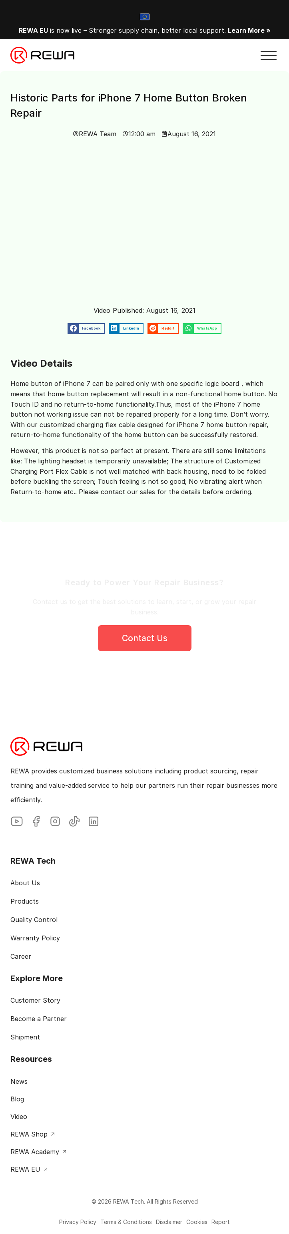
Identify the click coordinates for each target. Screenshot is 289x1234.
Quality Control (34, 920)
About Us (25, 883)
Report (220, 1221)
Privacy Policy (77, 1221)
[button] (268, 56)
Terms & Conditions (126, 1221)
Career (20, 956)
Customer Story (35, 1000)
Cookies (196, 1221)
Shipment (25, 1037)
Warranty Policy (35, 938)
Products (24, 901)
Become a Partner (38, 1019)
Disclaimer (169, 1221)
